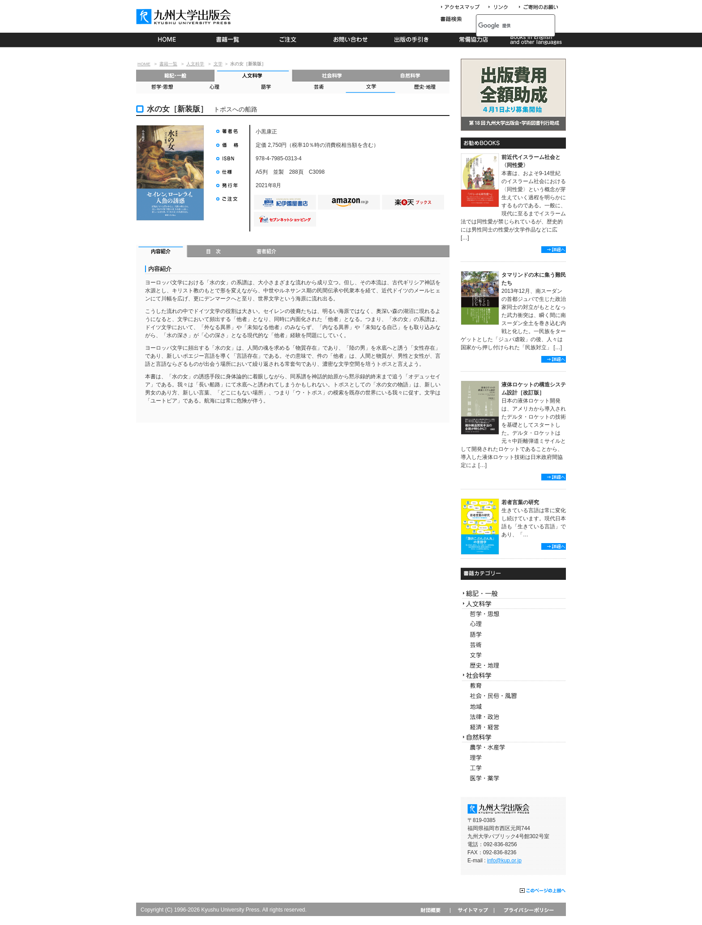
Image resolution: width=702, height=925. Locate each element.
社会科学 (332, 75)
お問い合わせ (350, 40)
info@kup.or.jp (504, 860)
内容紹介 (162, 252)
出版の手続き (412, 40)
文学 (218, 63)
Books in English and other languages (534, 40)
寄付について (538, 7)
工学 (513, 768)
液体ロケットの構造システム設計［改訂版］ (533, 388)
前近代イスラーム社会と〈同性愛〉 (531, 161)
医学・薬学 (513, 778)
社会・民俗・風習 (513, 696)
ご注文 (289, 40)
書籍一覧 (228, 40)
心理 (214, 87)
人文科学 (195, 63)
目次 (214, 252)
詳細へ (553, 249)
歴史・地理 (423, 87)
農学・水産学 (513, 747)
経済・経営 (513, 727)
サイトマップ (472, 910)
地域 (513, 707)
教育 (513, 686)
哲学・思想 (162, 87)
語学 (266, 87)
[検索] (505, 25)
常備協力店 (473, 40)
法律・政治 (513, 717)
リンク (501, 7)
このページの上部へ (543, 891)
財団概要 (433, 910)
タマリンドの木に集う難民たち (533, 279)
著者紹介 (266, 252)
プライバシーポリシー (528, 910)
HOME (166, 40)
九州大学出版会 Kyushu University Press (184, 16)
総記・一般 (175, 75)
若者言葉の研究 (520, 502)
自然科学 (410, 75)
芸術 (318, 87)
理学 (513, 758)
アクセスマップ (463, 7)
